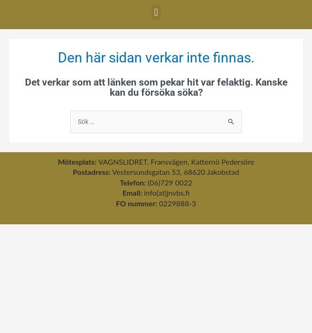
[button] (155, 12)
